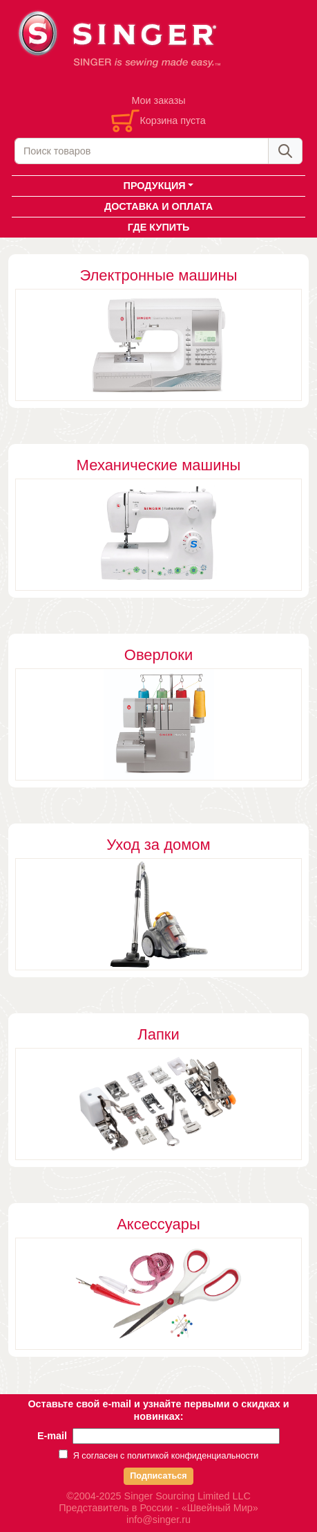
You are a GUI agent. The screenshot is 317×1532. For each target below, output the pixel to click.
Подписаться (158, 1476)
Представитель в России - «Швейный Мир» (158, 1507)
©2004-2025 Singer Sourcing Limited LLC (158, 1496)
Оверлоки (158, 654)
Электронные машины (158, 275)
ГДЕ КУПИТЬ (159, 227)
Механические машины (159, 465)
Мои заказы (158, 100)
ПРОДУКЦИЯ (155, 185)
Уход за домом (158, 844)
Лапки (158, 1034)
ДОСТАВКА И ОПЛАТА (158, 206)
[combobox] (142, 151)
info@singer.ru (158, 1519)
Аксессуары (158, 1224)
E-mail (52, 1435)
